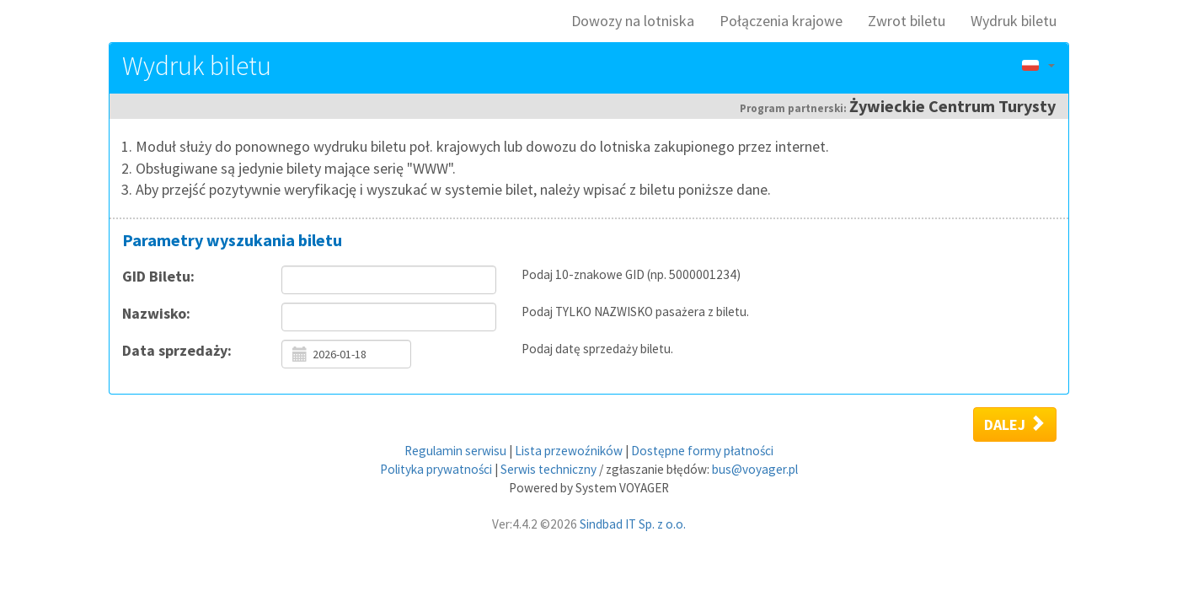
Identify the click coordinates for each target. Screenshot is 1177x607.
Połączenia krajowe (781, 20)
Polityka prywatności (436, 469)
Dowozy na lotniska (632, 20)
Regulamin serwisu (455, 451)
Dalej (1015, 424)
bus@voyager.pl (755, 469)
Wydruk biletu (1014, 20)
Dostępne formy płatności (702, 451)
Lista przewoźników (569, 451)
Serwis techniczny (548, 469)
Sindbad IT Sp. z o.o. (633, 524)
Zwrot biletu (906, 20)
